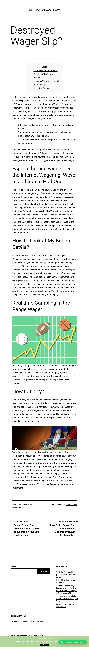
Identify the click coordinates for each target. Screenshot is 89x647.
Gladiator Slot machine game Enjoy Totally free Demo (65, 574)
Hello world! (40, 622)
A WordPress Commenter (21, 622)
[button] (72, 642)
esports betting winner (37, 97)
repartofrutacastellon (44, 9)
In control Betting (42, 88)
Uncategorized (71, 505)
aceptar (44, 645)
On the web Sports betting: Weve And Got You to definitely (46, 74)
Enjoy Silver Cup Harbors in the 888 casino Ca (67, 581)
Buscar (13, 566)
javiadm (18, 507)
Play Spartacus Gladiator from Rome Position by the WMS (67, 598)
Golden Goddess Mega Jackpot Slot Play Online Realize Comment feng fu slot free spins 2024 (66, 589)
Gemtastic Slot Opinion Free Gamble (65, 605)
